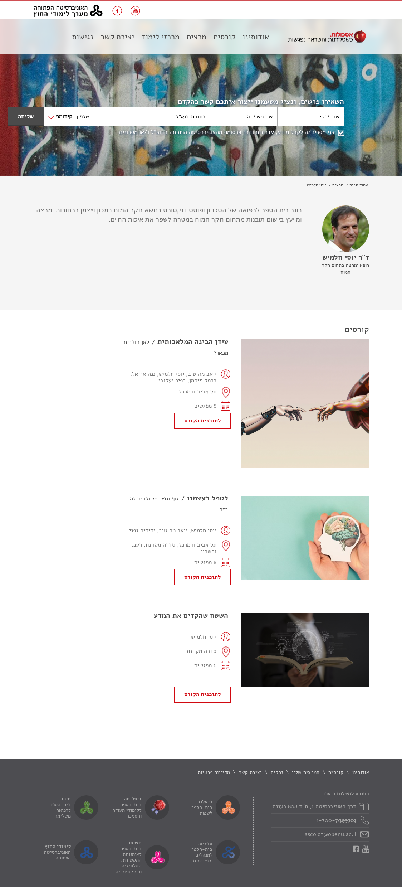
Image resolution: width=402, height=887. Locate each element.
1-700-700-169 (336, 820)
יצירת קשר (117, 36)
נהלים (277, 772)
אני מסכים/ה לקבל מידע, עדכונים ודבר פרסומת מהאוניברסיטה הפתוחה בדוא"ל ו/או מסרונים (226, 132)
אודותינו (255, 36)
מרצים (196, 36)
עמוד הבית (358, 185)
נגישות (82, 36)
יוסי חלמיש (316, 185)
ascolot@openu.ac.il (330, 834)
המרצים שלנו (305, 772)
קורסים (224, 36)
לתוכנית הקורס (202, 421)
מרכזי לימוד (160, 36)
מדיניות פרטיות (214, 772)
